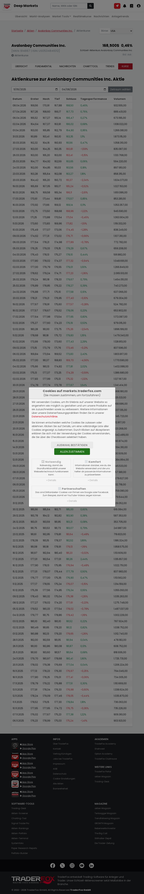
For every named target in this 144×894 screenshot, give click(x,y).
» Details (51, 480)
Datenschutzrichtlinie (45, 416)
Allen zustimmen (72, 452)
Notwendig (53, 462)
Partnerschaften (74, 489)
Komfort (95, 462)
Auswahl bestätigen (72, 445)
